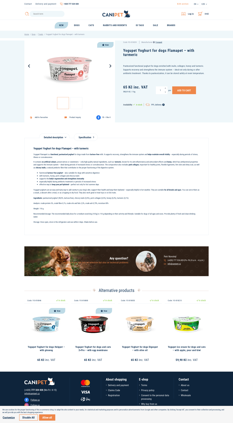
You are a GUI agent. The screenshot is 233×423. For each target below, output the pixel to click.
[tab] (54, 135)
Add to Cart (184, 90)
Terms (144, 385)
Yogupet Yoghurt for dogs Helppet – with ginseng (46, 348)
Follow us (35, 399)
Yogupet (158, 42)
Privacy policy (147, 390)
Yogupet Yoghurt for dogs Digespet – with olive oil (140, 348)
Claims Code (114, 390)
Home (26, 34)
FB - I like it (106, 117)
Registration (114, 395)
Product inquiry (75, 117)
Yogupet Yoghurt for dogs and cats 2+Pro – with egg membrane (93, 348)
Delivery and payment (46, 3)
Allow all (47, 417)
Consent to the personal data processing (155, 397)
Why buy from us (149, 403)
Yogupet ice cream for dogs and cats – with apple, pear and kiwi (187, 348)
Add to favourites (41, 117)
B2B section (183, 3)
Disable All (28, 417)
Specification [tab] (86, 137)
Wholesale (186, 395)
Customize (9, 417)
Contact (28, 3)
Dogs (34, 34)
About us (185, 385)
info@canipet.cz (174, 263)
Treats (40, 34)
